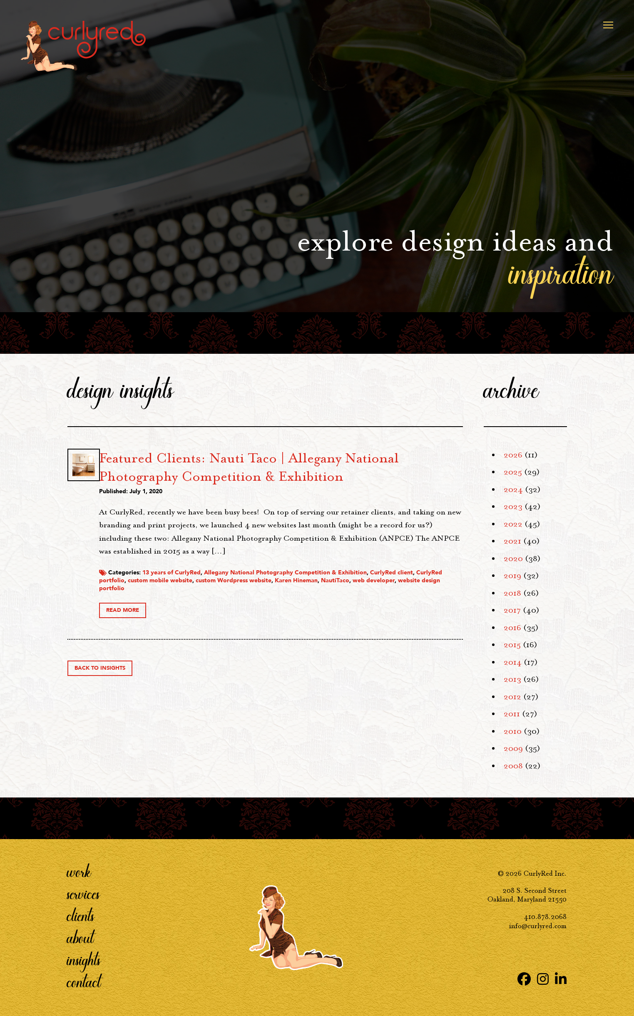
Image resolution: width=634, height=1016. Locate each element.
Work (79, 872)
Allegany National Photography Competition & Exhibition (378, 604)
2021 (512, 541)
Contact (84, 982)
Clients (80, 916)
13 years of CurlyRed (265, 604)
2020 (513, 559)
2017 (512, 610)
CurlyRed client (213, 612)
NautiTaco (234, 620)
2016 (512, 628)
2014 (513, 662)
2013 (512, 679)
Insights (84, 960)
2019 (512, 576)
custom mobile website (327, 612)
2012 (512, 697)
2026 (513, 455)
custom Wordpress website (400, 612)
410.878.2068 (545, 916)
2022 (513, 524)
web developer (273, 620)
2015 (512, 645)
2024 (513, 489)
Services (83, 894)
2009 (513, 748)
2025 (513, 472)
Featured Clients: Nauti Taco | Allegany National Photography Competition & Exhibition (313, 476)
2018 (512, 593)
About (80, 938)
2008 (513, 766)
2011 (512, 714)
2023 (513, 507)
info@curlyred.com (538, 926)
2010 (513, 731)
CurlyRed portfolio (265, 612)
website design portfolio (331, 620)
